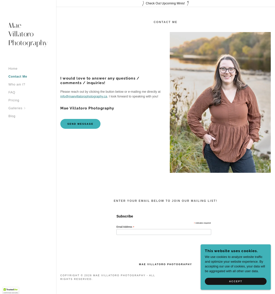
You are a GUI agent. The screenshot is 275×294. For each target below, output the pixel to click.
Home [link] (13, 68)
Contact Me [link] (17, 76)
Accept (235, 281)
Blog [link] (11, 116)
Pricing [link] (13, 100)
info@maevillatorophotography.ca (83, 96)
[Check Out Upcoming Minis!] (165, 3)
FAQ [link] (11, 92)
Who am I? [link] (16, 84)
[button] (32, 108)
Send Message (80, 123)
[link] (28, 44)
